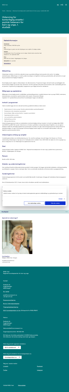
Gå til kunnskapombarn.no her (12, 310)
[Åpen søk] (62, 4)
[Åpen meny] (66, 4)
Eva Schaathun (6, 256)
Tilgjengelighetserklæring (10, 307)
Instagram (40, 370)
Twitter (5, 370)
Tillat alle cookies (55, 203)
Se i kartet (6, 291)
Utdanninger (8, 10)
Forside (3, 10)
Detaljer (61, 198)
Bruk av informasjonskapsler (11, 303)
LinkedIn (5, 366)
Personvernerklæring (9, 300)
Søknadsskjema (7, 63)
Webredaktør (22, 385)
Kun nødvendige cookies (34, 203)
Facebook (40, 366)
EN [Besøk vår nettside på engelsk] (61, 5)
